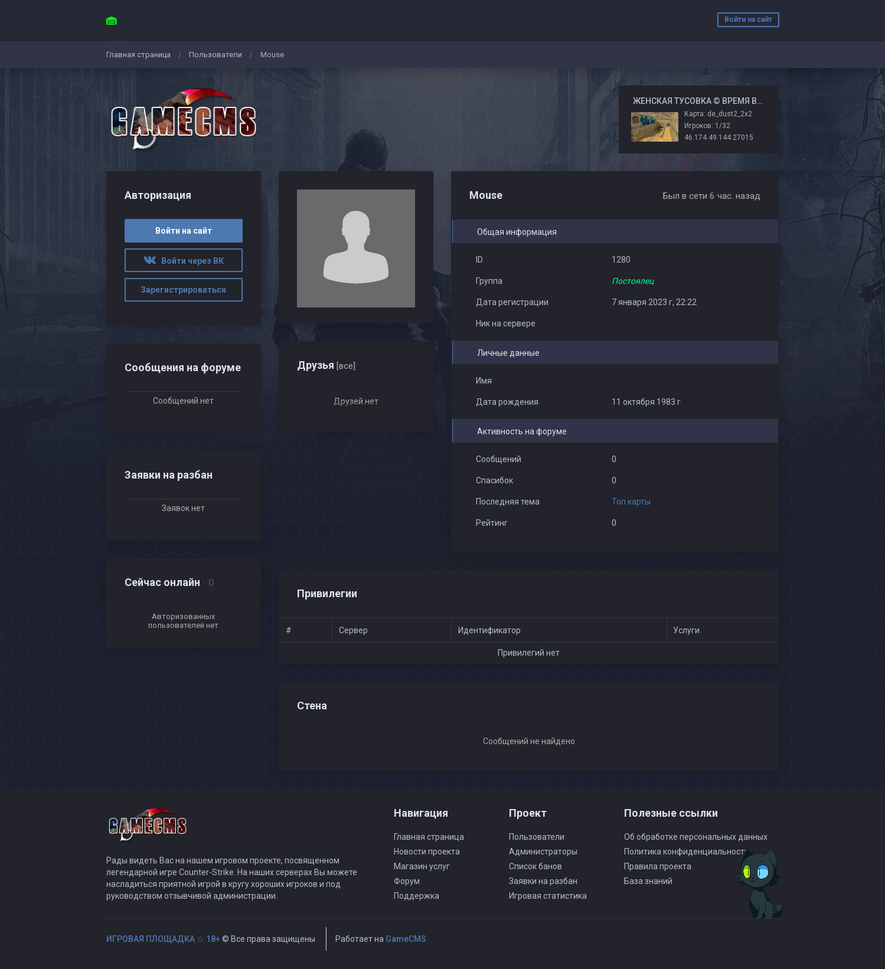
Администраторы (543, 851)
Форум (407, 881)
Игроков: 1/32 (707, 126)
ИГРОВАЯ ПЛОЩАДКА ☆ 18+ (163, 939)
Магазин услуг (422, 866)
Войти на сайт (748, 19)
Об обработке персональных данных (696, 837)
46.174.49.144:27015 (718, 137)
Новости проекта (427, 851)
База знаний (648, 881)
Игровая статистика (548, 896)
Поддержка (416, 896)
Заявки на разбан (543, 881)
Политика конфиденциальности (686, 851)
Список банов (535, 866)
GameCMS (406, 939)
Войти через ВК (183, 261)
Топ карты (631, 501)
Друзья (326, 365)
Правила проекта (657, 866)
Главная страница (138, 54)
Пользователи (215, 54)
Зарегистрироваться (183, 289)
